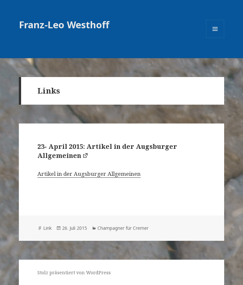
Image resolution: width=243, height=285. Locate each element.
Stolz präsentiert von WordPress (74, 272)
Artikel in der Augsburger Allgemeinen (89, 173)
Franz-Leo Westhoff (64, 24)
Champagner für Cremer (122, 228)
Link (47, 228)
